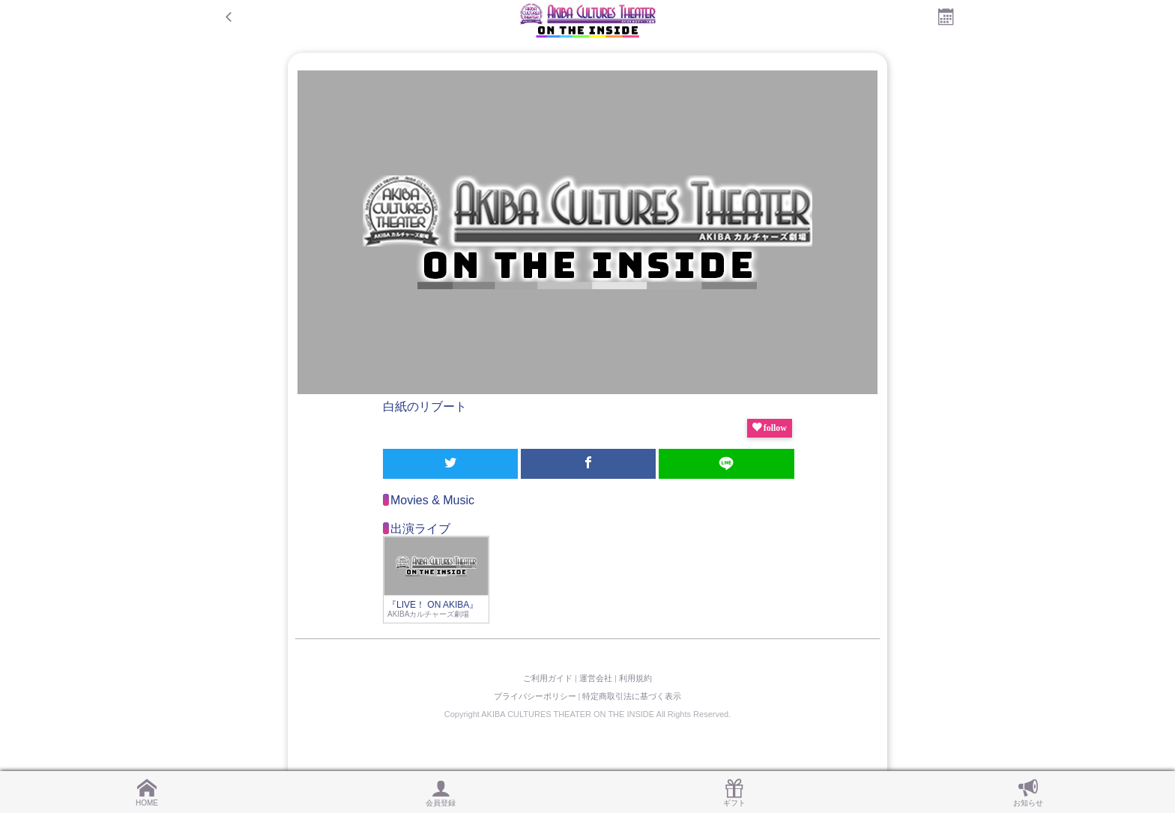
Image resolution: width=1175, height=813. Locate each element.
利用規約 (635, 678)
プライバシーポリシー (535, 696)
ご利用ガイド (548, 678)
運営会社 (595, 678)
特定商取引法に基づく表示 (631, 696)
